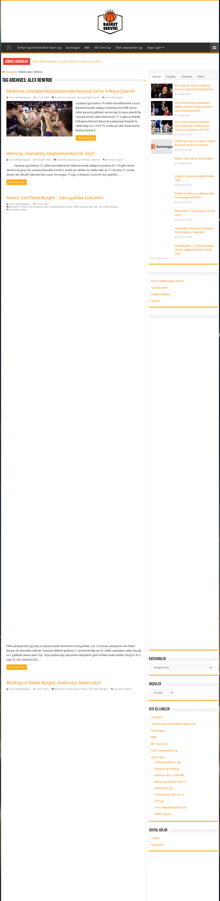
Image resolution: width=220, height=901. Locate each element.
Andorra (59, 346)
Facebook (157, 844)
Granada (71, 97)
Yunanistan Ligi (163, 788)
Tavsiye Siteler (159, 287)
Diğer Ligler (154, 47)
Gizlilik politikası (160, 294)
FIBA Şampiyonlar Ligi (129, 47)
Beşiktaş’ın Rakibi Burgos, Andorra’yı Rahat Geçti (53, 340)
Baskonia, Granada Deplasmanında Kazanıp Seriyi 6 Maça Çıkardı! (70, 91)
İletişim (155, 301)
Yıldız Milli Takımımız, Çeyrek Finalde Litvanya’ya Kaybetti (66, 61)
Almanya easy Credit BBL (169, 775)
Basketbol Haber (18, 206)
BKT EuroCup (103, 47)
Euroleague (73, 47)
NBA (87, 47)
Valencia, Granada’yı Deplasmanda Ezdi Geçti (50, 153)
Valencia (95, 159)
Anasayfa (8, 47)
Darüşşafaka (35, 206)
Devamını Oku (85, 137)
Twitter (155, 838)
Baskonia (60, 97)
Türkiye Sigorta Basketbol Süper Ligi (39, 47)
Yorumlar (186, 76)
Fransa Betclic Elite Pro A (169, 794)
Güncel (156, 76)
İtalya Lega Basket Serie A (170, 781)
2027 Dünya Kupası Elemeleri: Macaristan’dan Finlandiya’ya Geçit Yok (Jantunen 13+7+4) (192, 125)
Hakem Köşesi (162, 813)
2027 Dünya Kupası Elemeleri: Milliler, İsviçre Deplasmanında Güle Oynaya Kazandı (193, 106)
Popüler (171, 76)
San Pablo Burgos (108, 206)
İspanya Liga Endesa (88, 97)
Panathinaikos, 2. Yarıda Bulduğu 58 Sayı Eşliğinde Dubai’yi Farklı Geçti (194, 249)
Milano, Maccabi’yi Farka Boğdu (194, 158)
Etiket (201, 76)
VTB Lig (158, 801)
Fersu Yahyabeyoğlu (19, 97)
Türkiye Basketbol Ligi (167, 762)
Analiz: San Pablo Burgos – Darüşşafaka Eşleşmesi (54, 197)
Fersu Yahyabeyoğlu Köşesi (57, 206)
